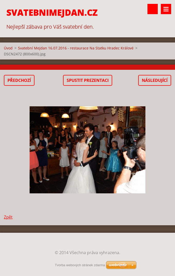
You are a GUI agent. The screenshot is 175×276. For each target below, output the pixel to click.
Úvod (8, 48)
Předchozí (19, 80)
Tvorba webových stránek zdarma (80, 265)
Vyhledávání (152, 9)
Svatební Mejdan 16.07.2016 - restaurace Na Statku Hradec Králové (76, 48)
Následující (155, 80)
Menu (166, 9)
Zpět (8, 217)
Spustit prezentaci (88, 80)
